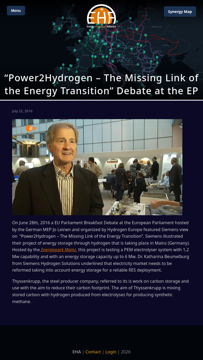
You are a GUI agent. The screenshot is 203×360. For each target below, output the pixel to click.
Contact (93, 352)
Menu (16, 10)
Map (180, 11)
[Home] (101, 16)
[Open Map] (101, 50)
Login (110, 352)
